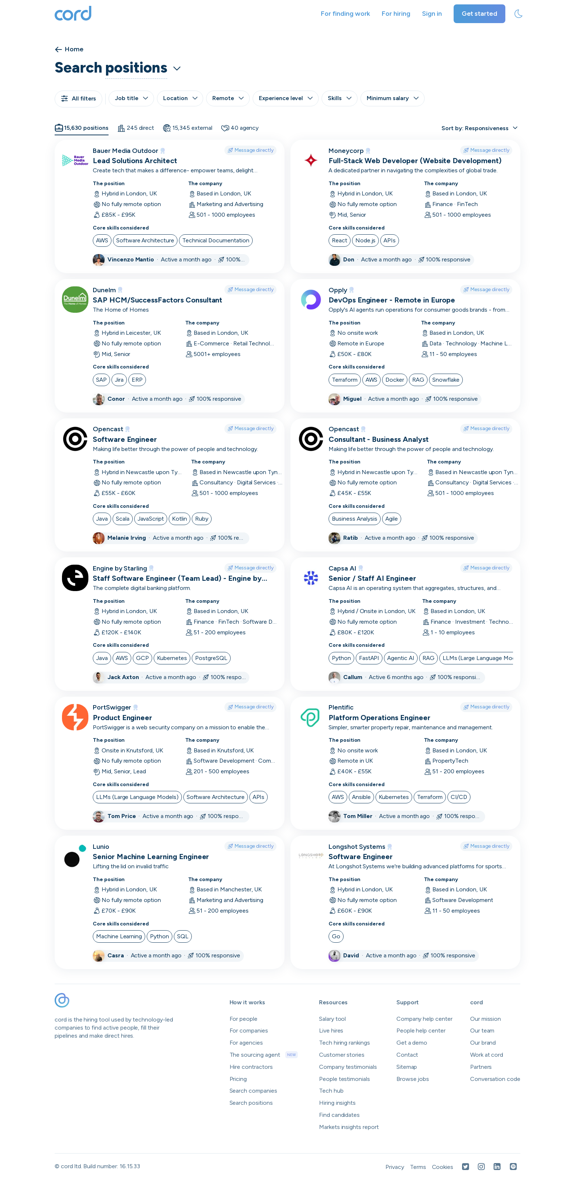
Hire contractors (251, 1066)
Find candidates (339, 1114)
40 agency (240, 128)
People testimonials (344, 1078)
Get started (479, 14)
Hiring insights (337, 1102)
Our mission (485, 1018)
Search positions (251, 1102)
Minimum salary (392, 98)
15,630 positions (82, 128)
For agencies (246, 1042)
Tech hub (331, 1090)
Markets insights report (349, 1126)
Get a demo (412, 1042)
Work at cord (486, 1054)
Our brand (483, 1042)
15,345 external (187, 128)
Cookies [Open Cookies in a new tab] (443, 1166)
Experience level (285, 98)
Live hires (331, 1030)
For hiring (396, 14)
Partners (481, 1066)
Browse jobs (412, 1078)
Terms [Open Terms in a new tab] (418, 1166)
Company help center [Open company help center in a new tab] (424, 1018)
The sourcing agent (264, 1055)
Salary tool (332, 1018)
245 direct (135, 128)
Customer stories (342, 1054)
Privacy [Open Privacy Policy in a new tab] (394, 1166)
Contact (407, 1054)
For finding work (345, 14)
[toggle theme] (518, 14)
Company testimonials (348, 1066)
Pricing (238, 1078)
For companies (249, 1030)
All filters (78, 98)
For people (244, 1018)
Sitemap (406, 1066)
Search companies (253, 1090)
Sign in (432, 14)
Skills (339, 98)
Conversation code (495, 1078)
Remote (227, 98)
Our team (482, 1030)
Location (180, 98)
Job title (131, 98)
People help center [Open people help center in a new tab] (421, 1030)
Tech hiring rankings (344, 1042)
